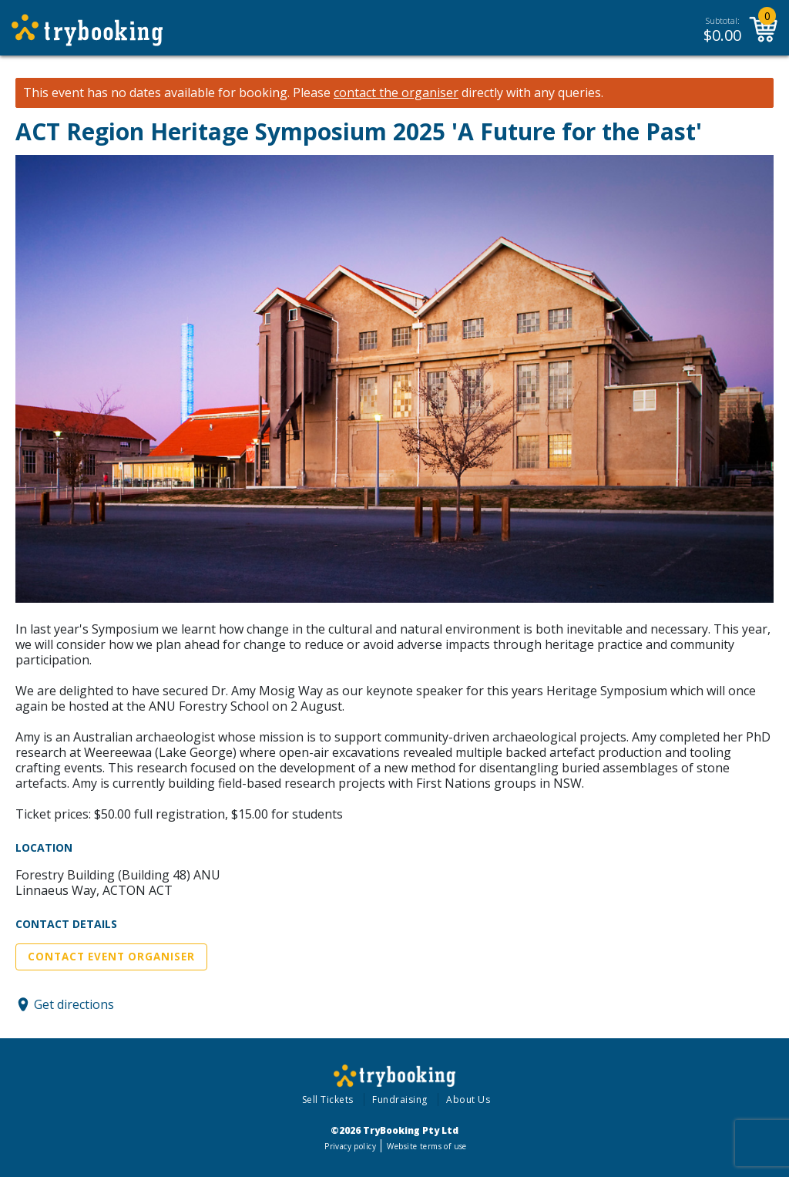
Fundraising (400, 1099)
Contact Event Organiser (111, 956)
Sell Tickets (328, 1099)
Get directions (74, 1004)
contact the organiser (396, 93)
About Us (468, 1099)
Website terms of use (426, 1146)
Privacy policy (350, 1146)
